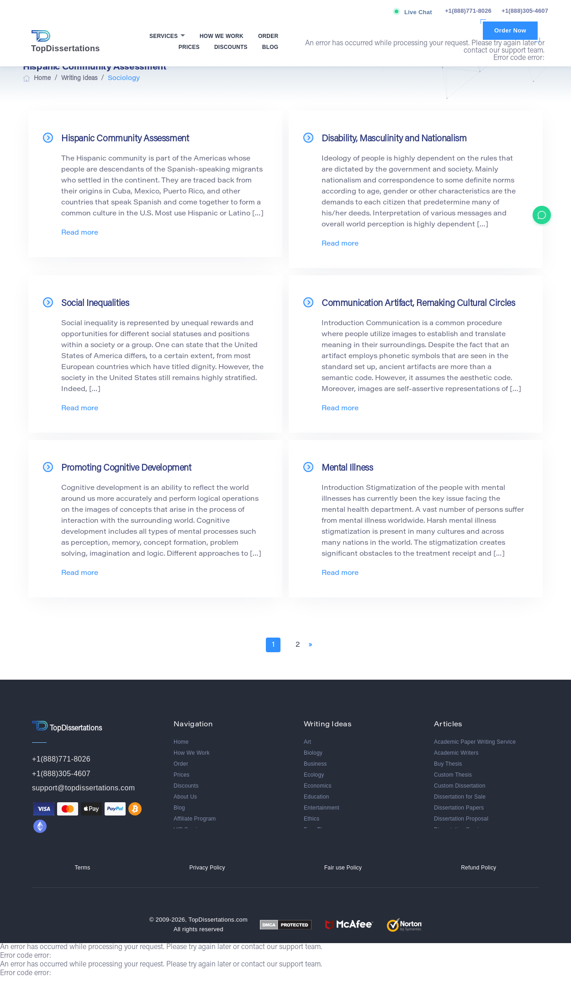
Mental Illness (347, 468)
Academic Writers (456, 753)
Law (309, 851)
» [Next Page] (310, 645)
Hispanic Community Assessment (125, 139)
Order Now (510, 30)
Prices (189, 47)
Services (164, 36)
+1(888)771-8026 (468, 10)
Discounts (231, 47)
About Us (185, 797)
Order (268, 36)
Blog (270, 47)
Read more (79, 233)
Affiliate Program (195, 819)
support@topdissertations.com (83, 788)
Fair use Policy (343, 888)
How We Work (221, 36)
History (313, 840)
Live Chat (418, 12)
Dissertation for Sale (460, 797)
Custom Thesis (453, 775)
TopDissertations (65, 41)
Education (316, 797)
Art (307, 742)
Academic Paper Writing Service (475, 742)
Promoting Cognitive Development (126, 468)
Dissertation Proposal (461, 819)
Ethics (311, 819)
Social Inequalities (95, 303)
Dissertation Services (461, 829)
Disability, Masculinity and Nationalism (394, 139)
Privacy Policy (207, 888)
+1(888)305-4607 (525, 10)
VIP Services (190, 829)
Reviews (184, 840)
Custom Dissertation (460, 786)
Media (311, 862)
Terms (82, 888)
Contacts (185, 862)
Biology (313, 753)
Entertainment (321, 808)
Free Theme (319, 829)
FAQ (179, 851)
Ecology (314, 775)
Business (315, 764)
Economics (318, 786)
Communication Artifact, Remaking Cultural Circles (418, 303)
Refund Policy (478, 888)
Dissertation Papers (459, 808)
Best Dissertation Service (466, 862)
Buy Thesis (448, 764)
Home (181, 742)
